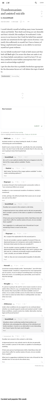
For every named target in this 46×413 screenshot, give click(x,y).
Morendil (7, 265)
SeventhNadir (8, 18)
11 (22, 22)
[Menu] (3, 2)
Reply (3, 153)
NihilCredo (7, 138)
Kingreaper (7, 182)
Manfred (8, 168)
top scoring (19, 132)
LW (8, 3)
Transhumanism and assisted (13, 11)
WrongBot (7, 284)
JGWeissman (8, 304)
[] (2, 138)
